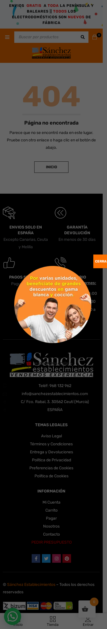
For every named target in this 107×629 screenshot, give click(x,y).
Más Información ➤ (53, 363)
